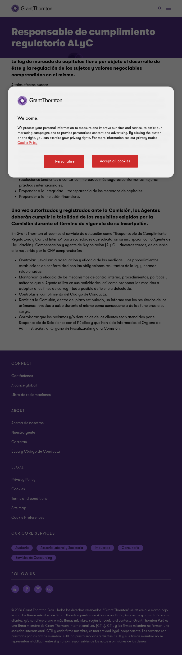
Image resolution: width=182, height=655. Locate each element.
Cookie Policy (27, 143)
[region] (91, 131)
